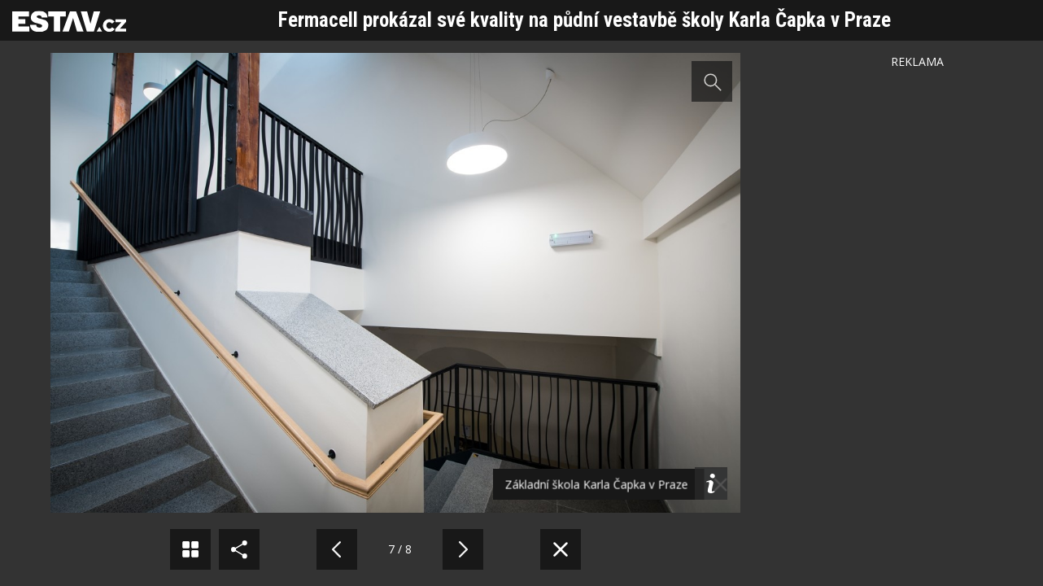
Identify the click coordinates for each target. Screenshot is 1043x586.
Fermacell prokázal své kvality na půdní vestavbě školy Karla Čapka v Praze (584, 20)
